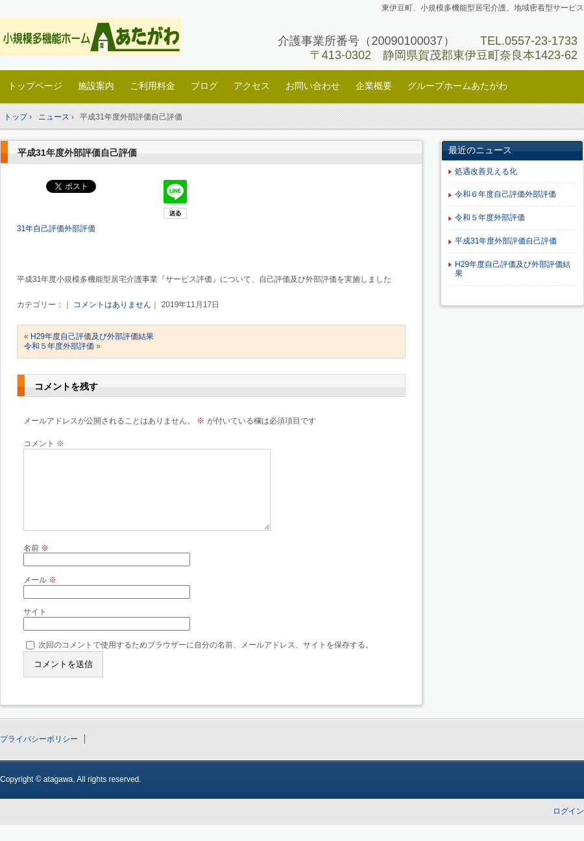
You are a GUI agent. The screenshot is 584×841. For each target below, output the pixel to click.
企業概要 (374, 86)
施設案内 (96, 86)
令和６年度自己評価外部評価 (505, 194)
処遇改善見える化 (486, 171)
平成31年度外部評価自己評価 (77, 152)
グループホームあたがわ (457, 86)
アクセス (252, 86)
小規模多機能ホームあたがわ (91, 37)
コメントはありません (112, 304)
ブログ (204, 86)
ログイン (568, 826)
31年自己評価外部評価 (56, 228)
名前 (36, 563)
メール (39, 595)
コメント (43, 443)
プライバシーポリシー (39, 754)
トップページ (35, 86)
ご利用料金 (152, 86)
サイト (35, 627)
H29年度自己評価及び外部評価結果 (92, 336)
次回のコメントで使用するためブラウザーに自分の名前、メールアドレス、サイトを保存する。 (205, 660)
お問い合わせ (313, 86)
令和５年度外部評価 (59, 346)
